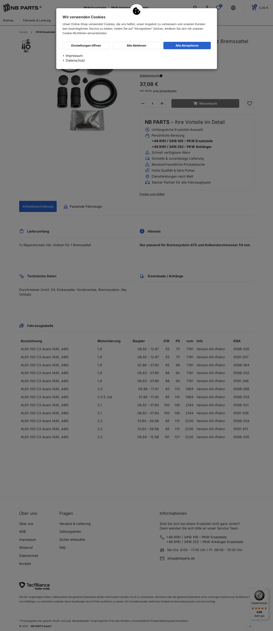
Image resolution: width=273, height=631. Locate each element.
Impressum (74, 56)
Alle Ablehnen (136, 45)
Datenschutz (75, 60)
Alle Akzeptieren (187, 45)
